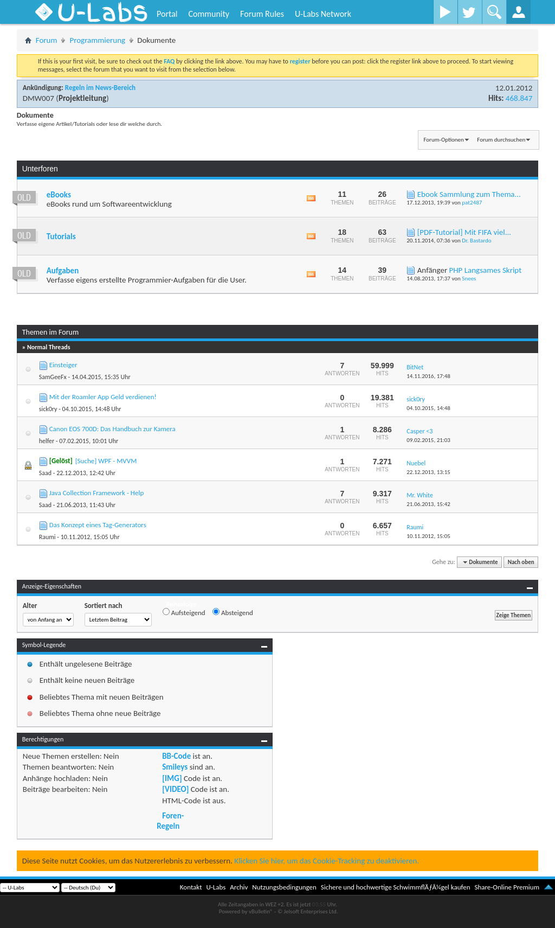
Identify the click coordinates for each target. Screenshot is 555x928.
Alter (30, 605)
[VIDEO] (175, 789)
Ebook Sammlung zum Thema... (469, 194)
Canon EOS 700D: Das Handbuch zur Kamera (112, 429)
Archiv (239, 887)
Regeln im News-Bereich (100, 88)
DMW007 (38, 98)
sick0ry (48, 409)
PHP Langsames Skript (485, 270)
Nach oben (521, 562)
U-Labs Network (323, 14)
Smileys (175, 767)
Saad (45, 473)
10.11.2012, (428, 536)
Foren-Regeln (170, 820)
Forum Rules (262, 14)
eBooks (59, 195)
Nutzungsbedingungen (284, 887)
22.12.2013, (428, 472)
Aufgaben (63, 271)
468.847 (519, 98)
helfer (47, 441)
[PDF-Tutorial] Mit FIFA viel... (464, 232)
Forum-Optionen (443, 139)
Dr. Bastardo (476, 240)
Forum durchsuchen (501, 139)
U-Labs (216, 887)
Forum (46, 40)
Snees (469, 278)
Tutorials (61, 236)
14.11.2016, (428, 376)
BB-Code (176, 756)
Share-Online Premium (506, 887)
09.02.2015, (428, 440)
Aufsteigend (184, 612)
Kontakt (191, 887)
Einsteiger (63, 365)
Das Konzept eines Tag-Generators (97, 525)
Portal (167, 14)
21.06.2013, (428, 504)
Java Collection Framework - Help (96, 493)
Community (208, 14)
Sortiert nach (103, 605)
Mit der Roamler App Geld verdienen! (103, 397)
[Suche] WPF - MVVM (106, 461)
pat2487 (472, 202)
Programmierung (97, 40)
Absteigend (232, 612)
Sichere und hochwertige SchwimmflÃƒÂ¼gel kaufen (395, 887)
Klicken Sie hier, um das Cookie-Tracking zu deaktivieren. (326, 861)
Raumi (47, 537)
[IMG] (172, 778)
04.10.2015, (428, 408)
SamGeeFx (53, 377)
